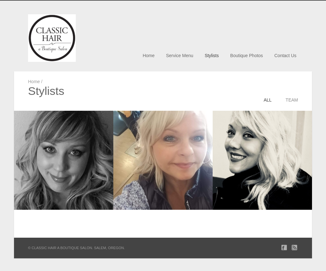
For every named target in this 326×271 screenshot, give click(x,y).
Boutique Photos (246, 55)
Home (148, 55)
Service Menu (179, 55)
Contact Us (285, 55)
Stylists (212, 55)
